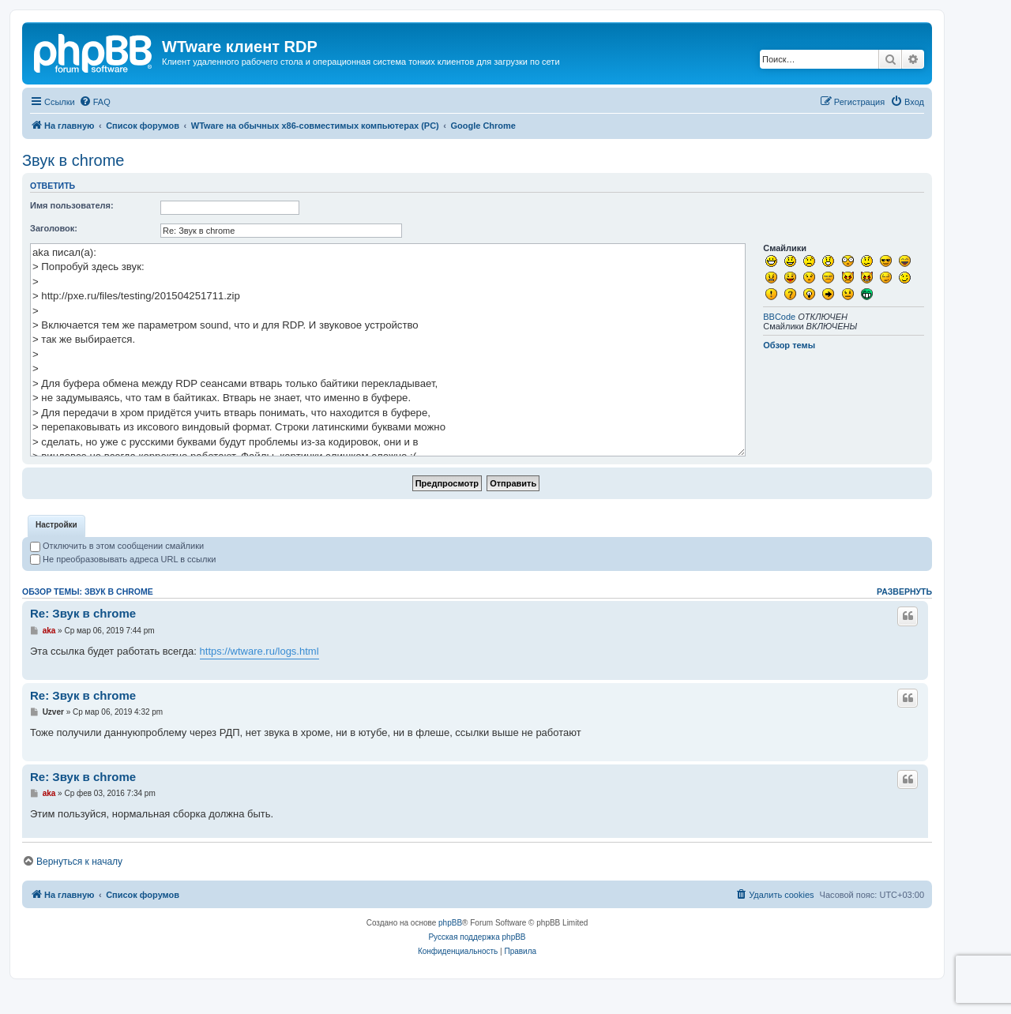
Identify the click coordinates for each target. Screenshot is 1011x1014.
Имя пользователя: (72, 205)
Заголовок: (53, 228)
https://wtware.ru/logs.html (259, 676)
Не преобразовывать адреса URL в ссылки (123, 584)
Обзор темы (789, 345)
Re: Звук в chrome (83, 638)
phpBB (450, 948)
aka (49, 656)
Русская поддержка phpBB (476, 962)
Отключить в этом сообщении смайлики (117, 571)
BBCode (779, 316)
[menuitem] (95, 101)
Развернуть (904, 617)
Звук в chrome (73, 160)
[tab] (56, 551)
